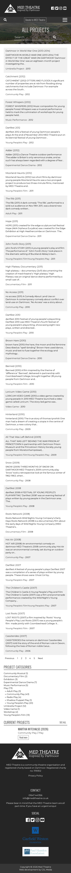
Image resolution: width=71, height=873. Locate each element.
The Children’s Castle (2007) (21, 587)
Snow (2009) (13, 462)
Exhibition (9, 679)
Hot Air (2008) (13, 539)
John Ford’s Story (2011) (18, 244)
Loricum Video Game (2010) (21, 391)
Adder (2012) (12, 150)
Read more (23, 737)
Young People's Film (17, 191)
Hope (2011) (12, 221)
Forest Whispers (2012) (18, 102)
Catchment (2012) (15, 76)
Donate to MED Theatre (35, 20)
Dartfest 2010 (13, 315)
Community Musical (14, 673)
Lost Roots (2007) (15, 613)
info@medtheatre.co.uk (35, 798)
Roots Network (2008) (18, 514)
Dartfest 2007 (13, 565)
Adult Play (11, 213)
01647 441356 (35, 795)
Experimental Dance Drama (21, 165)
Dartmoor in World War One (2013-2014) (28, 50)
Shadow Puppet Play (18, 700)
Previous (9, 658)
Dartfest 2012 (13, 127)
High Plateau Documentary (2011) (24, 266)
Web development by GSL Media (35, 870)
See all (63, 722)
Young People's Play (16, 142)
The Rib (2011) (13, 198)
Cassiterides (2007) (16, 636)
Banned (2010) (14, 366)
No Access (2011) (14, 292)
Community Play (14, 94)
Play (6, 688)
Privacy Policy (35, 775)
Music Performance (16, 120)
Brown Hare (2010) (16, 340)
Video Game (12, 406)
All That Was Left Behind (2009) (23, 437)
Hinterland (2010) (15, 414)
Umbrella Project (15, 68)
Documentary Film (16, 284)
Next (40, 658)
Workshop (9, 712)
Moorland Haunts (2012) (19, 173)
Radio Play (12, 697)
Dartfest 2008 (13, 488)
